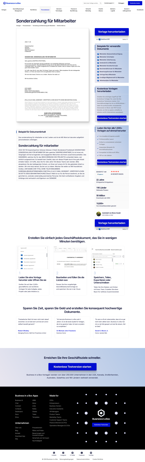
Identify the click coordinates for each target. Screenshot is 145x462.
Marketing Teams (55, 417)
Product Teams (55, 414)
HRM (34, 400)
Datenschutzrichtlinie (83, 459)
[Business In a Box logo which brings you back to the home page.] (12, 3)
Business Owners (55, 406)
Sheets (34, 411)
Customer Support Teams (58, 420)
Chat (16, 403)
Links (34, 406)
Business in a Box (52, 459)
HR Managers (54, 411)
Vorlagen (3, 9)
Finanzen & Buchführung (73, 10)
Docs (17, 414)
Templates (35, 417)
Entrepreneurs (54, 403)
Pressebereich (37, 428)
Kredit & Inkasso (101, 10)
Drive (17, 417)
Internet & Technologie (59, 10)
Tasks (34, 414)
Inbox (34, 403)
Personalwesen (45, 9)
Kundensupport (109, 3)
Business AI (19, 400)
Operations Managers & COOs (60, 425)
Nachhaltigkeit (37, 441)
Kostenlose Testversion (101, 424)
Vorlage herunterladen (111, 31)
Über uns (18, 428)
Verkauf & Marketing (88, 10)
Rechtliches (33, 9)
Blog (16, 430)
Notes (34, 409)
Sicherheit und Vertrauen (40, 438)
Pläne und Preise (38, 430)
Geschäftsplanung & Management (18, 10)
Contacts (18, 409)
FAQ (16, 439)
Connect (18, 406)
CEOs (51, 400)
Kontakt (17, 433)
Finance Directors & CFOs (58, 423)
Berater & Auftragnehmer (127, 10)
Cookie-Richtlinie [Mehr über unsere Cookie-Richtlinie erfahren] (98, 459)
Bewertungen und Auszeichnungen (38, 434)
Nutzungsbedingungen (67, 459)
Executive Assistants (56, 409)
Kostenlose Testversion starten (111, 118)
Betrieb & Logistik (112, 10)
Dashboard (19, 411)
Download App (20, 436)
